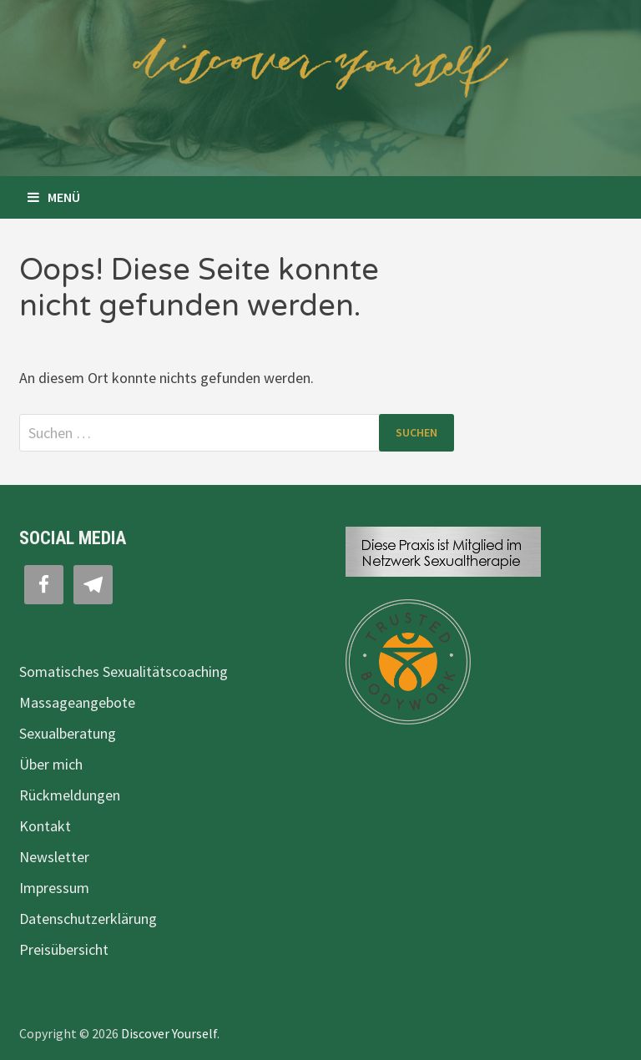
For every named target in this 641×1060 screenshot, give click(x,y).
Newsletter (54, 856)
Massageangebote (77, 702)
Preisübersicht (64, 949)
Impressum (54, 887)
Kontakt (45, 825)
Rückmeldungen (69, 795)
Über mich (51, 764)
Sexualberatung (67, 733)
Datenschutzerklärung (88, 918)
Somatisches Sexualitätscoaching (123, 671)
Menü (54, 197)
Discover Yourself (169, 1033)
